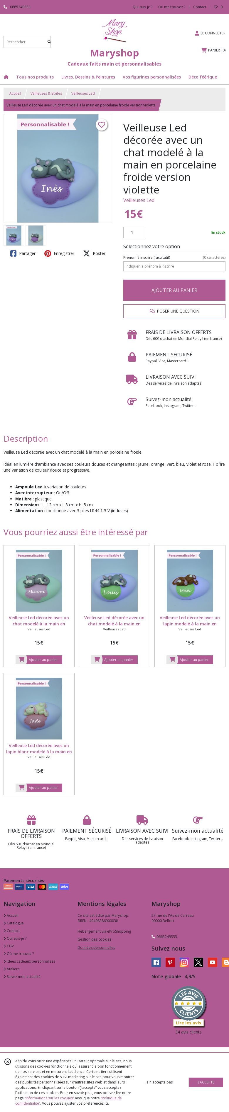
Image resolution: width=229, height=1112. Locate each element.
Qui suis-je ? (15, 938)
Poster (94, 253)
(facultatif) (174, 257)
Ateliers (11, 968)
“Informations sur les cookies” (49, 1098)
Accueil (15, 93)
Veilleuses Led (83, 93)
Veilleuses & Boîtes (46, 93)
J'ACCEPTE (206, 1082)
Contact (199, 6)
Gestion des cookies (94, 939)
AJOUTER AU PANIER (174, 290)
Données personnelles (96, 947)
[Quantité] (134, 232)
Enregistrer (59, 253)
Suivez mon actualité (22, 976)
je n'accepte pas (159, 1082)
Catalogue (14, 923)
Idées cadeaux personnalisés (29, 961)
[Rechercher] (49, 42)
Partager (23, 253)
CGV (9, 946)
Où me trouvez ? (19, 953)
